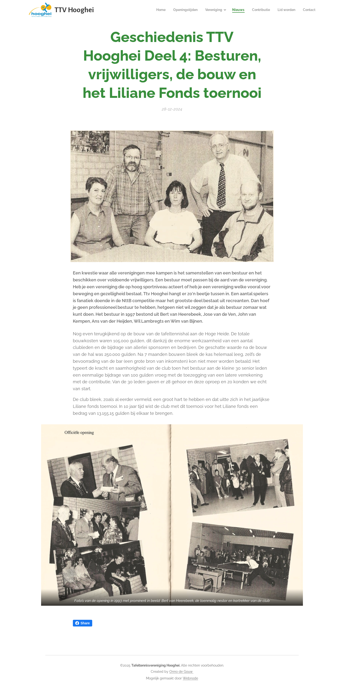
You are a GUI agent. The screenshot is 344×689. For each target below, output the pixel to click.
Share (82, 623)
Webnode (190, 678)
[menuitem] (152, 10)
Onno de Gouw (181, 671)
